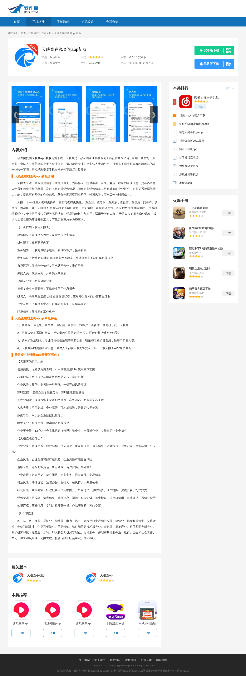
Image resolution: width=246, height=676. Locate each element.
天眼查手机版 (36, 575)
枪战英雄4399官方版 (201, 228)
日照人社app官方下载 (192, 115)
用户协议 (115, 660)
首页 (17, 21)
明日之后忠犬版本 (200, 268)
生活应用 (47, 33)
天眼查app (107, 575)
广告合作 (146, 660)
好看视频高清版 (188, 157)
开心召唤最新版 (198, 208)
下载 (200, 106)
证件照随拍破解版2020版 (194, 123)
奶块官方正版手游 (200, 288)
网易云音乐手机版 (206, 97)
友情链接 (130, 660)
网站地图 (161, 660)
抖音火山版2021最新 (191, 140)
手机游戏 (63, 21)
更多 (229, 88)
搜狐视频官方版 (188, 166)
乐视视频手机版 (188, 174)
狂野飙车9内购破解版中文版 (206, 248)
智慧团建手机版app (191, 132)
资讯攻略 (87, 21)
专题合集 (112, 21)
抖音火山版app (188, 149)
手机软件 (38, 21)
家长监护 (99, 660)
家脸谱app (185, 182)
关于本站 (84, 660)
